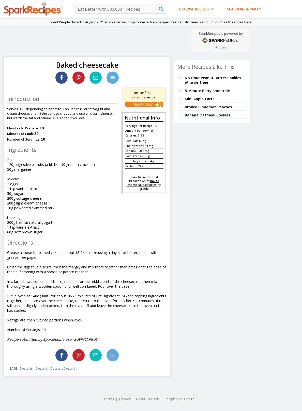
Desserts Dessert (62, 368)
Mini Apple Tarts (199, 98)
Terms (108, 399)
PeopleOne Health (179, 399)
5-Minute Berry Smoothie (207, 90)
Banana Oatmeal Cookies (207, 115)
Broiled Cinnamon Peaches (208, 107)
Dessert (41, 368)
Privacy (125, 399)
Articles (220, 47)
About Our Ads (147, 399)
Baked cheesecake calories (143, 183)
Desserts (26, 368)
